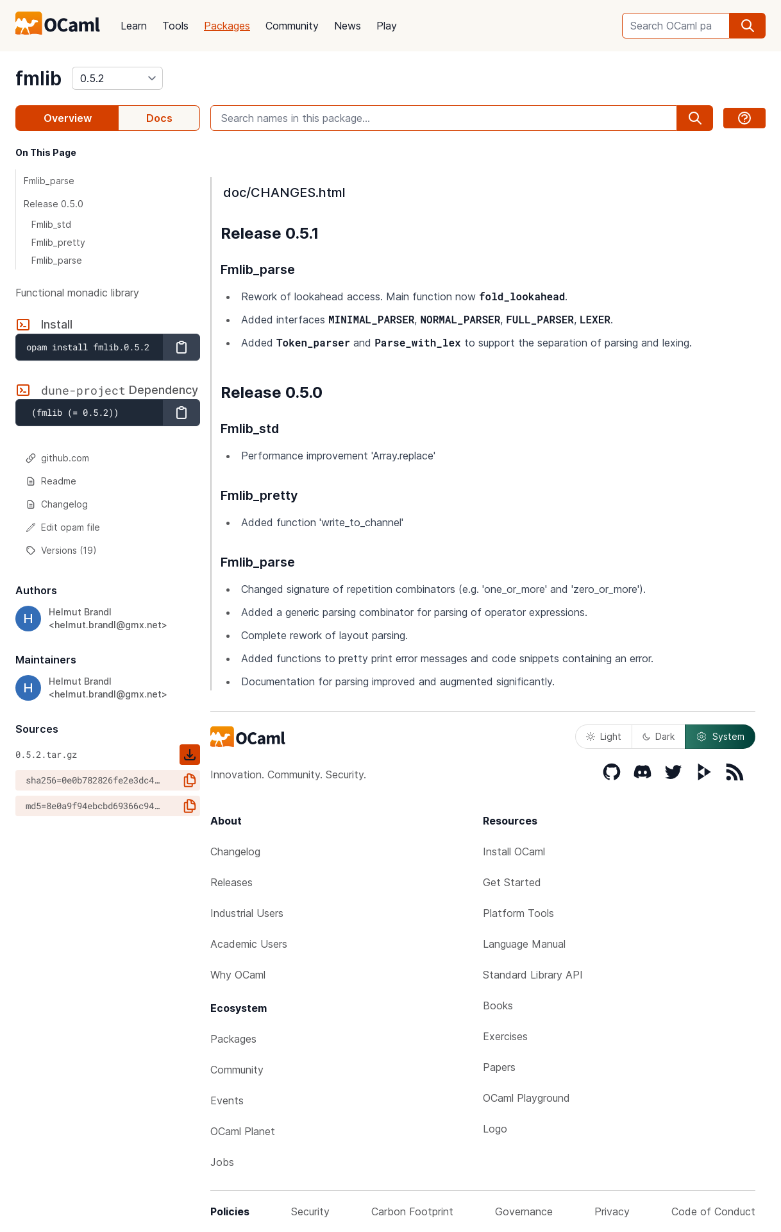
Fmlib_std (51, 224)
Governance (524, 1211)
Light (603, 736)
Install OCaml (514, 851)
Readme (51, 480)
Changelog (57, 504)
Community (292, 25)
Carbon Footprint (412, 1211)
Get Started (512, 882)
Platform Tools (518, 913)
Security (310, 1211)
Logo (495, 1128)
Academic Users (248, 943)
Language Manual (524, 943)
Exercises (505, 1036)
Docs (159, 118)
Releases (231, 882)
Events (227, 1100)
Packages (227, 25)
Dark (658, 736)
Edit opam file (63, 527)
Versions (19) (61, 550)
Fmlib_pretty (58, 242)
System (720, 736)
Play (386, 25)
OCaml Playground (526, 1097)
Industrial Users (246, 913)
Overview (68, 118)
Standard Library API (533, 974)
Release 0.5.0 (53, 203)
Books (498, 1005)
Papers (499, 1067)
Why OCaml (237, 974)
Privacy (612, 1211)
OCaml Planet (242, 1131)
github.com (57, 457)
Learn (134, 25)
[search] (748, 25)
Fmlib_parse (49, 180)
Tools (175, 25)
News (347, 25)
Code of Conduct (713, 1211)
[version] (117, 78)
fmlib (38, 78)
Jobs (222, 1162)
